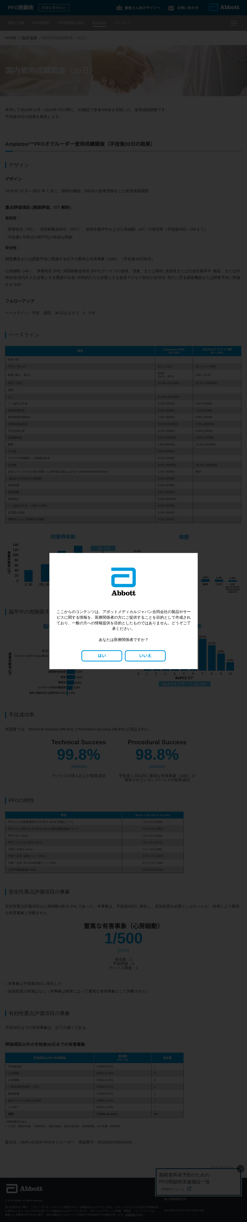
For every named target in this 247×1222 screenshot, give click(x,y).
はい (102, 655)
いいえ (145, 655)
